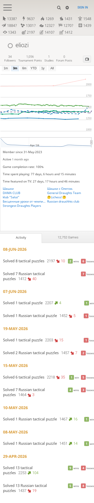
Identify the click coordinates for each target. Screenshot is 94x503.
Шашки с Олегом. (60, 188)
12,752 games (68, 237)
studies (49, 58)
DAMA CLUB (11, 193)
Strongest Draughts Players (22, 206)
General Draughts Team (64, 193)
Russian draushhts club (63, 201)
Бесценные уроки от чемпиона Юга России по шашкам (25, 201)
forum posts (64, 58)
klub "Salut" (11, 197)
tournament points (30, 58)
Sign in (82, 7)
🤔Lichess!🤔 (56, 197)
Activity (21, 237)
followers (10, 58)
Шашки (8, 188)
